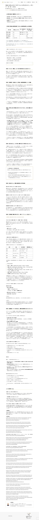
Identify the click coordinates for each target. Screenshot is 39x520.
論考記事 (29, 514)
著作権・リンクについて (28, 517)
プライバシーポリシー (28, 518)
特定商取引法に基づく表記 (28, 516)
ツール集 (29, 515)
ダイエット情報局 (29, 513)
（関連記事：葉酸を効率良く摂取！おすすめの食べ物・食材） (15, 219)
